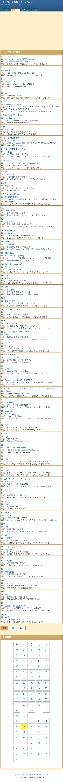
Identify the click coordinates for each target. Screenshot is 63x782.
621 (3, 422)
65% (3, 524)
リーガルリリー (11, 324)
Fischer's (8, 152)
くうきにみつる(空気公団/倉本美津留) (20, 59)
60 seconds (6, 242)
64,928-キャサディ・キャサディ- (16, 479)
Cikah (7, 267)
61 (2, 366)
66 (2, 558)
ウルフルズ (9, 186)
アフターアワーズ (12, 301)
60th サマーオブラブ (10, 309)
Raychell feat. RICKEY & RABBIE (18, 380)
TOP (6, 10)
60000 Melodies (8, 253)
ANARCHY (9, 233)
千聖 (6, 595)
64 (2, 456)
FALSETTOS (10, 82)
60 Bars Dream (8, 230)
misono (8, 391)
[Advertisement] (31, 30)
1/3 (4, 628)
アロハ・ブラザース (13, 357)
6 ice (3, 126)
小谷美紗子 (9, 245)
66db (3, 614)
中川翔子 (8, 538)
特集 (35, 10)
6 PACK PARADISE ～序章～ (14, 149)
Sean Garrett (10, 141)
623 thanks (6, 434)
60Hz (3, 298)
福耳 (6, 459)
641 (3, 490)
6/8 (2, 208)
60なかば (5, 343)
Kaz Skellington (11, 118)
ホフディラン (10, 222)
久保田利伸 (9, 174)
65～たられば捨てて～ (11, 546)
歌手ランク (26, 10)
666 (3, 569)
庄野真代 (8, 561)
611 (3, 377)
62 (2, 400)
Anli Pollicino (10, 414)
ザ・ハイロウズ (11, 482)
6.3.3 (3, 183)
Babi (7, 335)
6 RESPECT (6, 160)
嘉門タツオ (9, 346)
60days (4, 287)
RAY (7, 425)
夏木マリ (8, 278)
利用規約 (30, 775)
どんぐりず (9, 129)
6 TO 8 (4, 172)
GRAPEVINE (10, 211)
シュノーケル (10, 403)
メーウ (7, 312)
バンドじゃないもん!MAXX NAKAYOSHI (21, 163)
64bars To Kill (7, 513)
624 (3, 445)
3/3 (21, 628)
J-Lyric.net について (41, 775)
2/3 (13, 628)
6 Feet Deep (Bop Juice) (12, 115)
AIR (6, 504)
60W (3, 321)
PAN (7, 527)
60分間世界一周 (8, 355)
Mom (7, 93)
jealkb (7, 71)
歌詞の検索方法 (20, 775)
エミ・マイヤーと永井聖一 (15, 256)
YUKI (7, 617)
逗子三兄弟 (9, 290)
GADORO (9, 515)
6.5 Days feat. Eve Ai (10, 194)
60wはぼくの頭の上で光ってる (15, 332)
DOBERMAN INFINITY (14, 104)
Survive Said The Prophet (15, 448)
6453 (3, 501)
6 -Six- (4, 102)
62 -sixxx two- (7, 411)
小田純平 (8, 369)
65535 (4, 535)
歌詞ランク (15, 10)
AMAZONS (9, 572)
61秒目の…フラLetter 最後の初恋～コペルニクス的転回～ (27, 388)
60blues (4, 276)
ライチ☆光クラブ (12, 583)
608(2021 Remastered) (11, 264)
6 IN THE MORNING (10, 138)
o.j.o (6, 436)
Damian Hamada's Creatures (16, 606)
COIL (7, 470)
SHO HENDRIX (11, 197)
